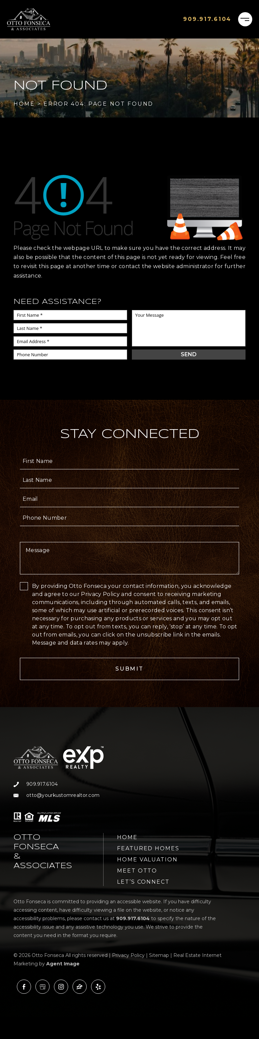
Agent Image (63, 964)
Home (127, 837)
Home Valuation (147, 859)
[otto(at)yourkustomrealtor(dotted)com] (58, 795)
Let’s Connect (143, 882)
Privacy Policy (128, 955)
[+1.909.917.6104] (207, 19)
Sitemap (159, 955)
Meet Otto (137, 870)
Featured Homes (148, 848)
